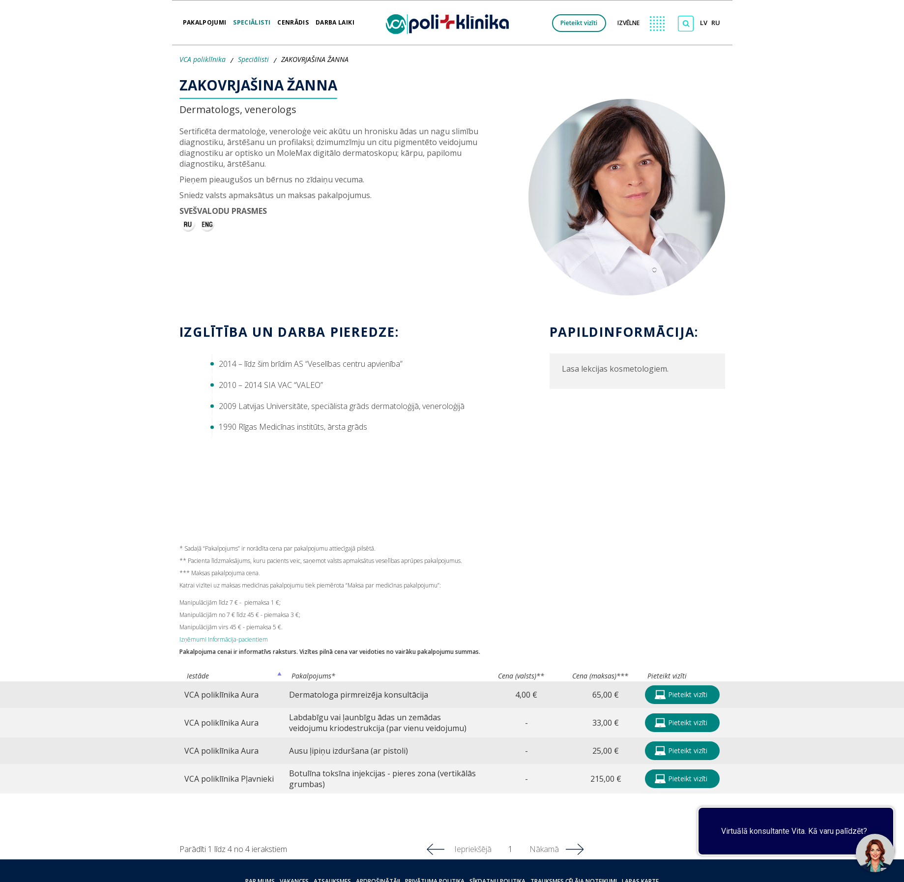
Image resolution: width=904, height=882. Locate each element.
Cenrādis (293, 19)
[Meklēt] (686, 23)
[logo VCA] (450, 22)
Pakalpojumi (205, 19)
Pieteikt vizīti (579, 23)
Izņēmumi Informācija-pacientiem (223, 639)
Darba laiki (335, 19)
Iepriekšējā (473, 849)
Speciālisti (251, 19)
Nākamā (544, 849)
